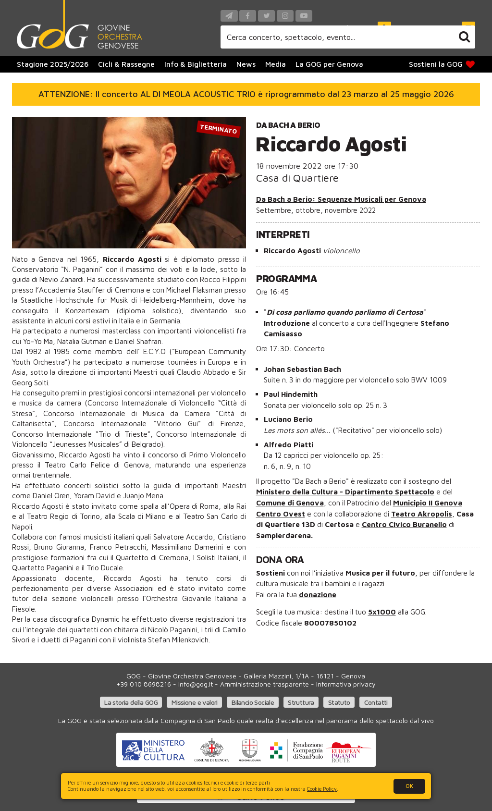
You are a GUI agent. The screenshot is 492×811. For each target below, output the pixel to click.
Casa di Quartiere (297, 177)
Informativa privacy (346, 684)
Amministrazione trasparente (264, 684)
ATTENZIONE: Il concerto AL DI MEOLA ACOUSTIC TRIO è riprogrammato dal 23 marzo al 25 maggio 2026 (246, 94)
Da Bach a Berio (288, 124)
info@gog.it (195, 684)
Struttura (301, 702)
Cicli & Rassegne (126, 64)
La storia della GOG (131, 702)
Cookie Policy (322, 789)
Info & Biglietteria (195, 64)
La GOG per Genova (329, 64)
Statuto (339, 702)
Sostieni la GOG (443, 64)
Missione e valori (195, 702)
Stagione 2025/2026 (52, 64)
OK (409, 786)
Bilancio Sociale (253, 702)
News (246, 64)
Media (275, 64)
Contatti (376, 702)
